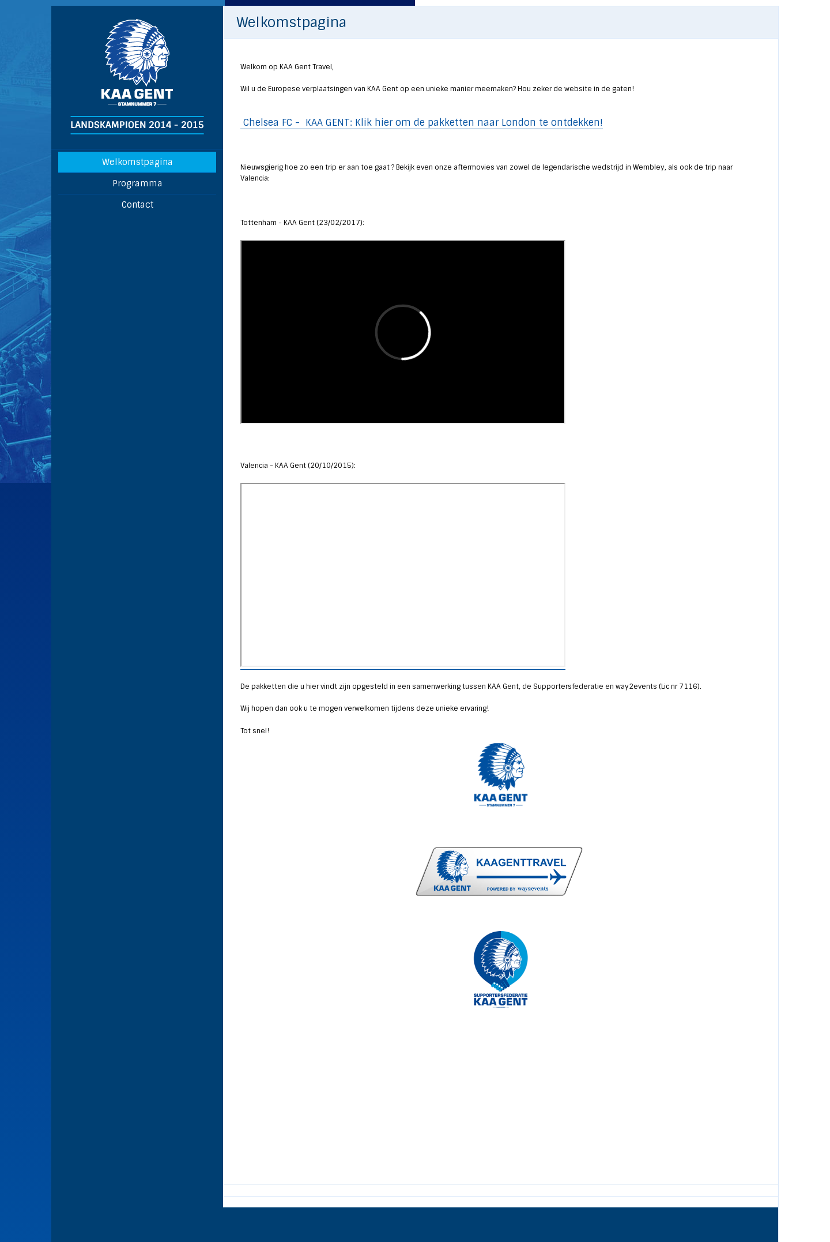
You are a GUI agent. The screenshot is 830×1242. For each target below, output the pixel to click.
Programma (137, 183)
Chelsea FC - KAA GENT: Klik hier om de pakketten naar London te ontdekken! (421, 123)
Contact (137, 205)
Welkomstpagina (137, 162)
